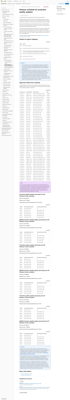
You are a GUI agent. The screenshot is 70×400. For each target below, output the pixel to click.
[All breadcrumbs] (20, 7)
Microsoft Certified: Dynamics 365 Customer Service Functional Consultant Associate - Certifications (34, 387)
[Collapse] (13, 6)
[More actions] (50, 7)
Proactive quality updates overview (26, 373)
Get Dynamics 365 (61, 3)
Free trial (67, 3)
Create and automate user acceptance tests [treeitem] (7, 74)
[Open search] (66, 1)
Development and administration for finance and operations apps (31, 6)
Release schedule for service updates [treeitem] (8, 39)
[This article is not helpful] (65, 14)
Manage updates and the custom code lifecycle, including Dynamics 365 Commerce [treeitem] (8, 35)
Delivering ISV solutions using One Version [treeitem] (8, 71)
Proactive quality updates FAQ (26, 375)
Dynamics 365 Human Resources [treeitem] (6, 135)
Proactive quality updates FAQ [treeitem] (9, 67)
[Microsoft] (1, 1)
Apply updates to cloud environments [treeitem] (7, 47)
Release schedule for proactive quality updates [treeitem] (8, 65)
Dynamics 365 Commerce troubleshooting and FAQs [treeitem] (6, 126)
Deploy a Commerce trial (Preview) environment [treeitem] (8, 25)
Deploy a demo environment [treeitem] (7, 22)
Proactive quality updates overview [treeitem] (8, 62)
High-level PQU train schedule (61, 9)
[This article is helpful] (64, 14)
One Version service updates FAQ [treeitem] (8, 32)
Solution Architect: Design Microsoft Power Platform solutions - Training (30, 383)
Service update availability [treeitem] (7, 45)
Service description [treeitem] (6, 19)
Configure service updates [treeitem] (7, 52)
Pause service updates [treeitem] (7, 55)
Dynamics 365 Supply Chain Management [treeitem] (6, 133)
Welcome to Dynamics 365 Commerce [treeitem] (8, 14)
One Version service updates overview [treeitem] (8, 29)
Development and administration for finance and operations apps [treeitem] (7, 129)
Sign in (68, 1)
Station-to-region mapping (61, 8)
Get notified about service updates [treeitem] (7, 58)
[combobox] (7, 8)
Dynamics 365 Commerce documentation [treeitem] (6, 12)
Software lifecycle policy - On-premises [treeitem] (8, 43)
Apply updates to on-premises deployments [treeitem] (8, 50)
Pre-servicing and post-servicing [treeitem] (8, 54)
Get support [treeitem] (5, 80)
